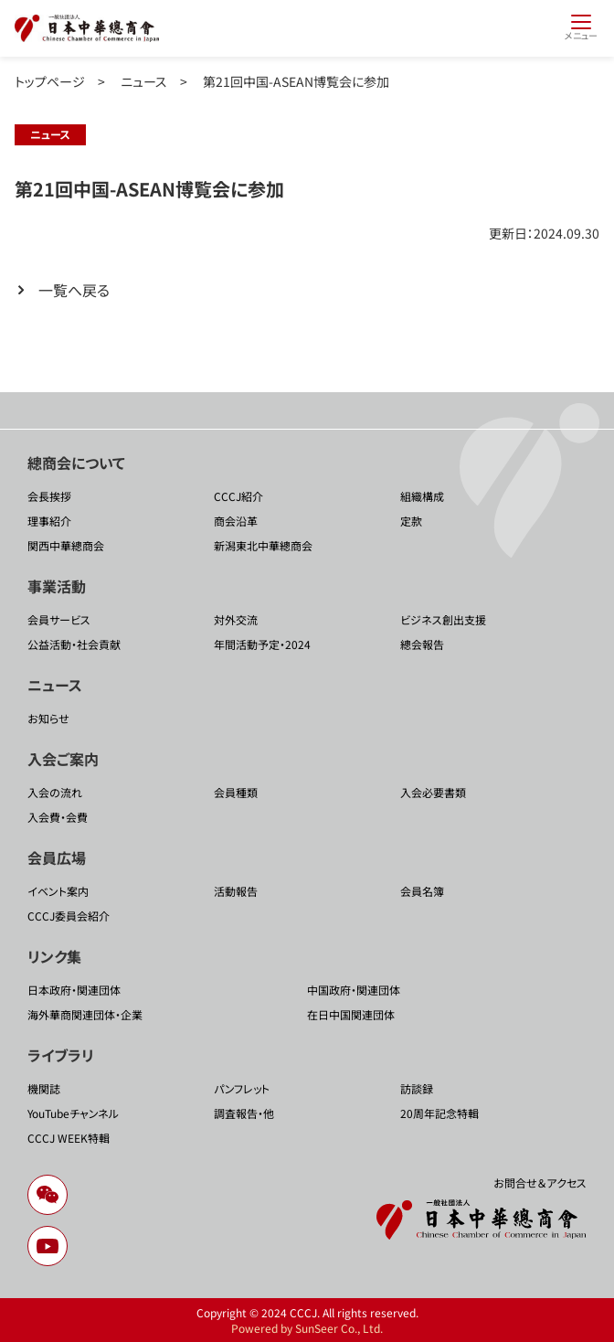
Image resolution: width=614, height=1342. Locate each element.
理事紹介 (49, 520)
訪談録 (416, 1088)
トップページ (50, 81)
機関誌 (43, 1088)
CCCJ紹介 (238, 496)
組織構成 (422, 496)
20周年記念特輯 (439, 1113)
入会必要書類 (433, 792)
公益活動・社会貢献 (74, 644)
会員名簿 (422, 891)
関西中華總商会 (65, 545)
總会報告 (422, 644)
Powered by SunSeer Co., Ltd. (307, 1328)
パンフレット (242, 1088)
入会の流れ (54, 792)
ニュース (144, 81)
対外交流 (236, 619)
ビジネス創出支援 (443, 619)
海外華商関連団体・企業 (85, 1014)
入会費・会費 (57, 817)
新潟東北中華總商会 (263, 545)
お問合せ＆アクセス (540, 1182)
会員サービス (58, 619)
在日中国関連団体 (351, 1014)
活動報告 (236, 891)
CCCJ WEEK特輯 (68, 1137)
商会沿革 (236, 520)
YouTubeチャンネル (73, 1113)
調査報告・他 (244, 1113)
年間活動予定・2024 (262, 644)
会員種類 (236, 792)
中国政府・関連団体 (353, 989)
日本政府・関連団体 (74, 989)
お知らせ (48, 718)
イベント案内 (58, 891)
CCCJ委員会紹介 (68, 915)
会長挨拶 (49, 496)
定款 (411, 520)
